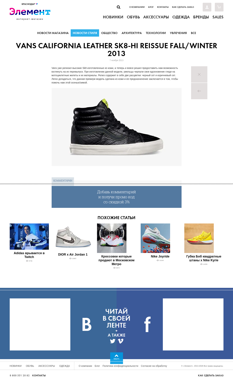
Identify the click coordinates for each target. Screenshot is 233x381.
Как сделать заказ (183, 7)
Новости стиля (85, 33)
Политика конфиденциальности (120, 366)
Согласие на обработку (154, 366)
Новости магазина (53, 33)
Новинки (16, 366)
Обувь (30, 366)
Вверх (116, 359)
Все (193, 33)
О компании (137, 7)
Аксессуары (46, 366)
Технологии (156, 33)
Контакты (163, 7)
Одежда (64, 366)
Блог (151, 7)
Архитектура (132, 33)
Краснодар (30, 4)
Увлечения (178, 33)
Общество (109, 33)
